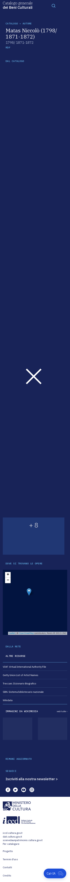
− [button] (8, 580)
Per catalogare (11, 844)
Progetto (8, 851)
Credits (7, 875)
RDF (8, 47)
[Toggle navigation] (54, 5)
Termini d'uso (10, 859)
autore (27, 23)
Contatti (7, 867)
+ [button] (8, 575)
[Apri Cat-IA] (55, 873)
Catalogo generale (18, 5)
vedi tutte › (62, 711)
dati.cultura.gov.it (12, 836)
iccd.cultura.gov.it (12, 833)
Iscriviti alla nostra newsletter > (32, 779)
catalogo (12, 23)
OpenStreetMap (26, 633)
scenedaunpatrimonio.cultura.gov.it (23, 840)
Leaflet (12, 633)
